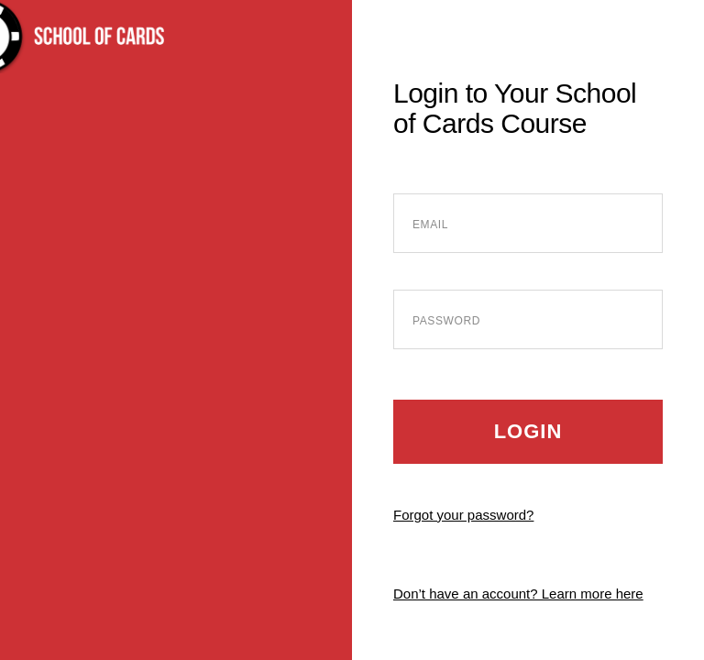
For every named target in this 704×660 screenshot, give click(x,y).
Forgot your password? (463, 514)
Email (430, 224)
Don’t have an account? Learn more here (518, 593)
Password (446, 320)
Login (528, 431)
